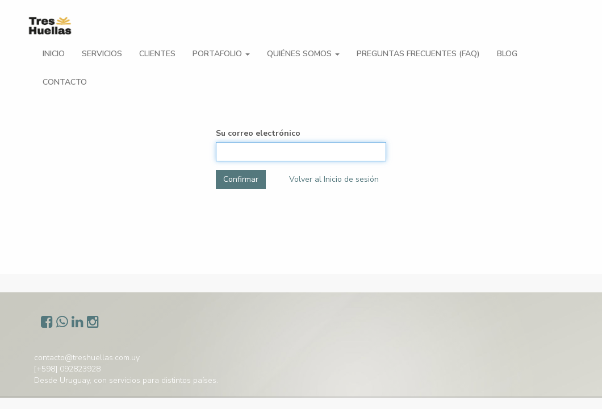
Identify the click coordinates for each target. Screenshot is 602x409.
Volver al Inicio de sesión (334, 179)
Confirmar (240, 179)
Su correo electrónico (258, 133)
